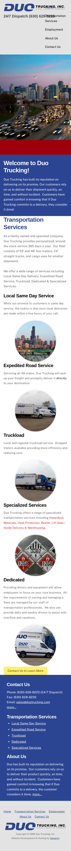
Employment (54, 29)
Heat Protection (29, 522)
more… (11, 707)
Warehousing (36, 527)
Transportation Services (55, 18)
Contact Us (53, 47)
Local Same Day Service (29, 723)
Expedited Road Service (29, 729)
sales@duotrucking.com (33, 702)
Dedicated (19, 741)
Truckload (19, 735)
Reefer (45, 522)
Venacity (55, 838)
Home (49, 7)
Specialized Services (26, 748)
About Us (51, 38)
